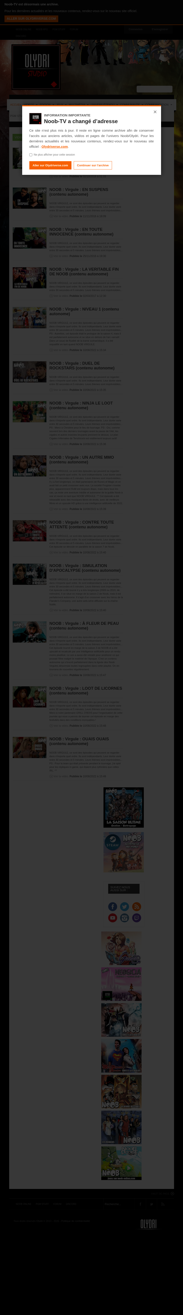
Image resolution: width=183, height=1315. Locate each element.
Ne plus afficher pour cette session (52, 154)
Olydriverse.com (54, 146)
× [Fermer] (155, 112)
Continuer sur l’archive (93, 165)
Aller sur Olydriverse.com (50, 165)
